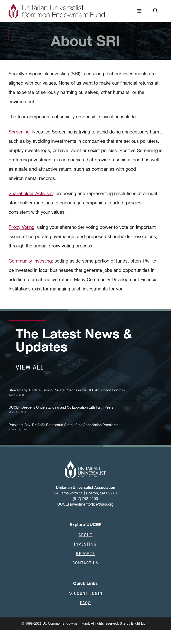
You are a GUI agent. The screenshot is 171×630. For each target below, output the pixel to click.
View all (30, 367)
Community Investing (30, 261)
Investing (85, 544)
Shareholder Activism (31, 193)
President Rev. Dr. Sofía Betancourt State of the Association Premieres (63, 427)
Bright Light (139, 623)
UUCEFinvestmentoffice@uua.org (85, 504)
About (85, 534)
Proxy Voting (21, 227)
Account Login (85, 593)
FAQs (85, 602)
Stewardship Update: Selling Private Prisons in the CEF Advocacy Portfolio (67, 392)
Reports (85, 553)
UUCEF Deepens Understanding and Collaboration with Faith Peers (61, 409)
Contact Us (85, 563)
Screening (19, 132)
